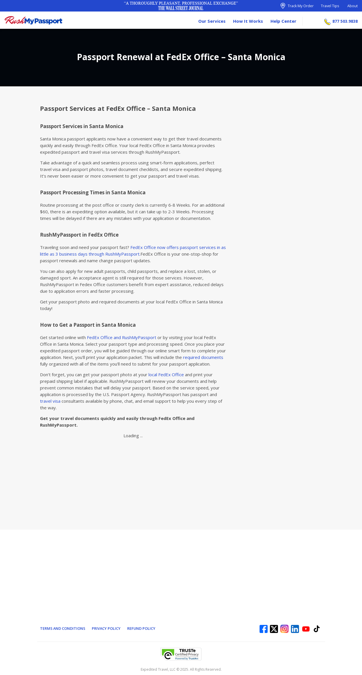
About (352, 5)
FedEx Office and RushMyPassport (121, 337)
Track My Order (301, 5)
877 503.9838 (345, 20)
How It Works (248, 20)
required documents (203, 357)
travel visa (50, 401)
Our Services (212, 20)
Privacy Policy (107, 628)
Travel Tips (330, 5)
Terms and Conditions (63, 628)
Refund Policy (142, 628)
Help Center (283, 20)
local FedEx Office (166, 374)
